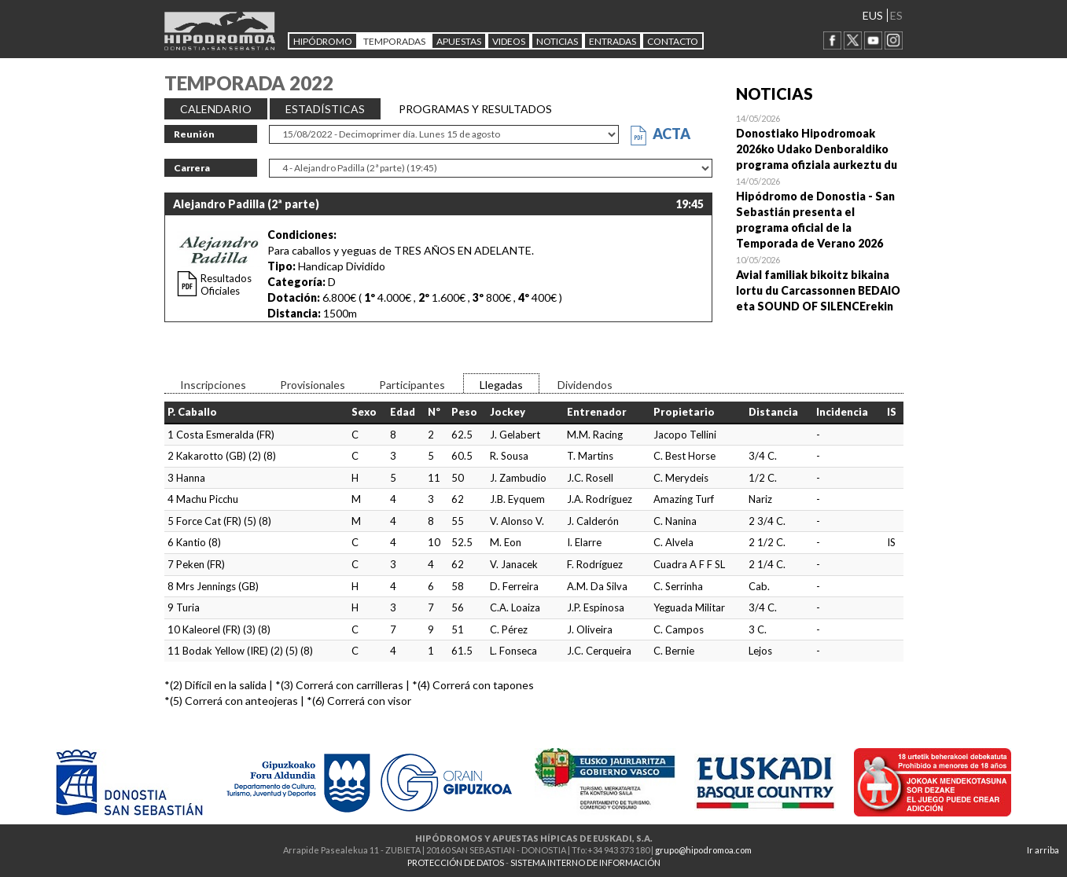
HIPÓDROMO (322, 41)
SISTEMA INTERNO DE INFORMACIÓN (585, 862)
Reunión (194, 134)
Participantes (412, 384)
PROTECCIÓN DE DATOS (455, 862)
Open (819, 141)
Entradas (612, 41)
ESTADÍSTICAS (325, 109)
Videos (508, 41)
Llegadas (501, 384)
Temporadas (394, 41)
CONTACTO (672, 41)
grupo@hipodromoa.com (703, 850)
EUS (873, 15)
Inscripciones (213, 384)
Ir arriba (1043, 850)
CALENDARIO (216, 109)
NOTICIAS (557, 41)
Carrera (192, 168)
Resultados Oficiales (226, 284)
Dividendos (585, 384)
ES (896, 15)
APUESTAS (458, 41)
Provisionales (312, 384)
